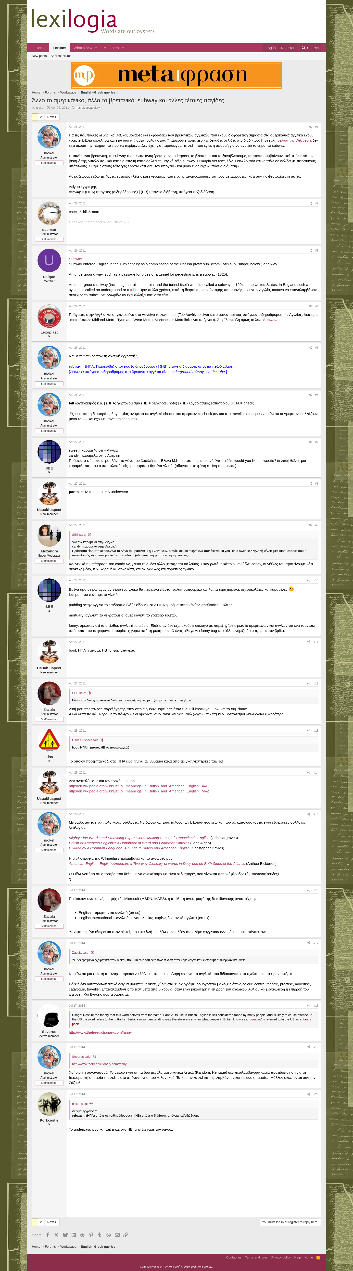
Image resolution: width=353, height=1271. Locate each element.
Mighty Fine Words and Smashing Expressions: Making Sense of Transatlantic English (139, 838)
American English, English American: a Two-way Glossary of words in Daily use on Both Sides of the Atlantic (157, 863)
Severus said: (81, 1056)
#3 (316, 250)
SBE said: (79, 534)
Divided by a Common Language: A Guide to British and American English (129, 848)
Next (50, 117)
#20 (316, 1094)
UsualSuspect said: (85, 740)
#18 (316, 1005)
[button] (96, 47)
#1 (316, 127)
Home (40, 48)
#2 (316, 203)
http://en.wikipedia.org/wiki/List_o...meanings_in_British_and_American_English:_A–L (138, 786)
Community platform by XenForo (176, 1266)
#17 (316, 943)
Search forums (61, 56)
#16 (316, 890)
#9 (316, 525)
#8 (316, 483)
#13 (316, 730)
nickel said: (80, 1104)
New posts (39, 56)
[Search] (310, 47)
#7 (316, 442)
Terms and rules (256, 1257)
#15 (316, 814)
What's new (83, 48)
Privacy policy (281, 1257)
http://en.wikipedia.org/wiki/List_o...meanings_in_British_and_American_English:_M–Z (139, 791)
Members (111, 48)
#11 (316, 642)
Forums (59, 48)
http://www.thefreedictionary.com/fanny (100, 1032)
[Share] (310, 127)
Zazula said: (80, 952)
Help (297, 1257)
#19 (316, 1047)
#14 (316, 772)
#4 (316, 306)
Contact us (233, 1257)
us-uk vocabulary (88, 107)
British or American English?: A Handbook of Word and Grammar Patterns (129, 843)
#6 (316, 395)
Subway (75, 259)
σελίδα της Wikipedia (294, 140)
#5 (316, 347)
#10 (316, 580)
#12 (316, 683)
